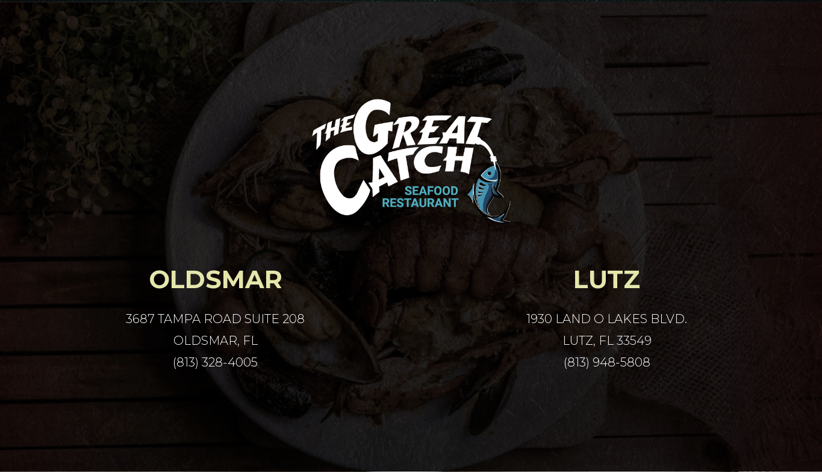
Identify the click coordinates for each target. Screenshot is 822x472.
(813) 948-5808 (607, 362)
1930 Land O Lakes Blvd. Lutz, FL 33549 (606, 330)
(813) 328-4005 (215, 362)
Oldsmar (215, 279)
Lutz (606, 279)
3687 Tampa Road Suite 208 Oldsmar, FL (215, 330)
